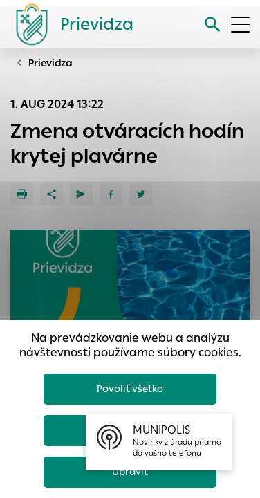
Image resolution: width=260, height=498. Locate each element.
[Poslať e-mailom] (81, 194)
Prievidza (50, 63)
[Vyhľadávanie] (213, 25)
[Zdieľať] (51, 194)
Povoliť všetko (130, 388)
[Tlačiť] (21, 194)
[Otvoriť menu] (240, 25)
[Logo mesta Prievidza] (69, 24)
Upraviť (130, 471)
